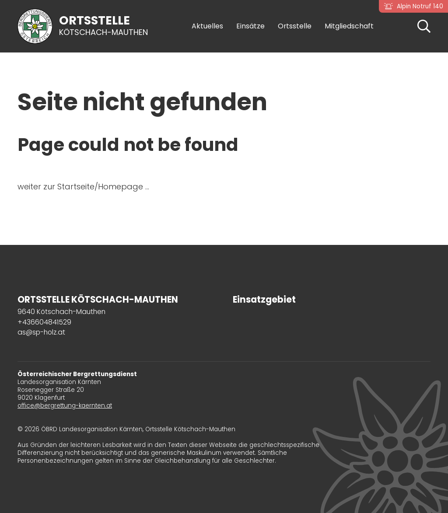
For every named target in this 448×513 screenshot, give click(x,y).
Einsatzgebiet (264, 299)
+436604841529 (44, 322)
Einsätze (250, 26)
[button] (423, 25)
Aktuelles (207, 26)
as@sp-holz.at (41, 332)
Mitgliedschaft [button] (349, 26)
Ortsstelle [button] (295, 26)
